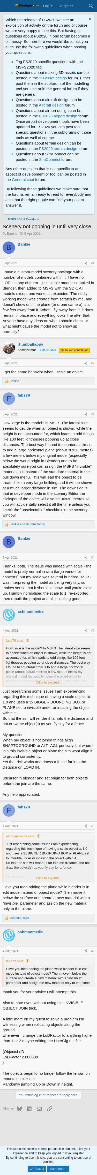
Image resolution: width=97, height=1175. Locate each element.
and (27, 524)
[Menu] (7, 6)
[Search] (91, 6)
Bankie (12, 234)
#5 (92, 630)
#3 (92, 414)
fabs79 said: (15, 640)
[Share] (86, 263)
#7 (92, 951)
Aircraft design (51, 105)
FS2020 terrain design (58, 148)
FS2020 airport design (58, 116)
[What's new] (81, 6)
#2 (92, 363)
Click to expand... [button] (49, 682)
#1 (92, 263)
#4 (92, 557)
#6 (92, 826)
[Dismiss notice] (89, 19)
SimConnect (49, 159)
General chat (23, 179)
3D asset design (53, 78)
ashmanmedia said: (20, 836)
